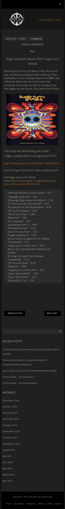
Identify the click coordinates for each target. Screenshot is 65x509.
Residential (30, 503)
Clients (49, 503)
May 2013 (7, 468)
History (41, 503)
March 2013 (9, 474)
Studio (9, 503)
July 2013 (7, 456)
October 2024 (10, 406)
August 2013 (9, 449)
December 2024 (11, 400)
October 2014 (10, 425)
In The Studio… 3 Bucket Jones (18, 376)
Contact (58, 503)
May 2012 (7, 480)
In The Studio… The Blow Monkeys (20, 383)
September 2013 (11, 443)
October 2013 (10, 437)
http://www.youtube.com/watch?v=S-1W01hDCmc (31, 163)
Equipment (19, 503)
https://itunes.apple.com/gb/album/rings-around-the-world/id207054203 (30, 182)
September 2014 (11, 431)
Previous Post (15, 313)
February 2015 (10, 412)
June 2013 (8, 462)
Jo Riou (22, 38)
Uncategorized (36, 38)
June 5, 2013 (11, 38)
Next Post (52, 313)
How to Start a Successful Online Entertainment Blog (29, 370)
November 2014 (11, 419)
